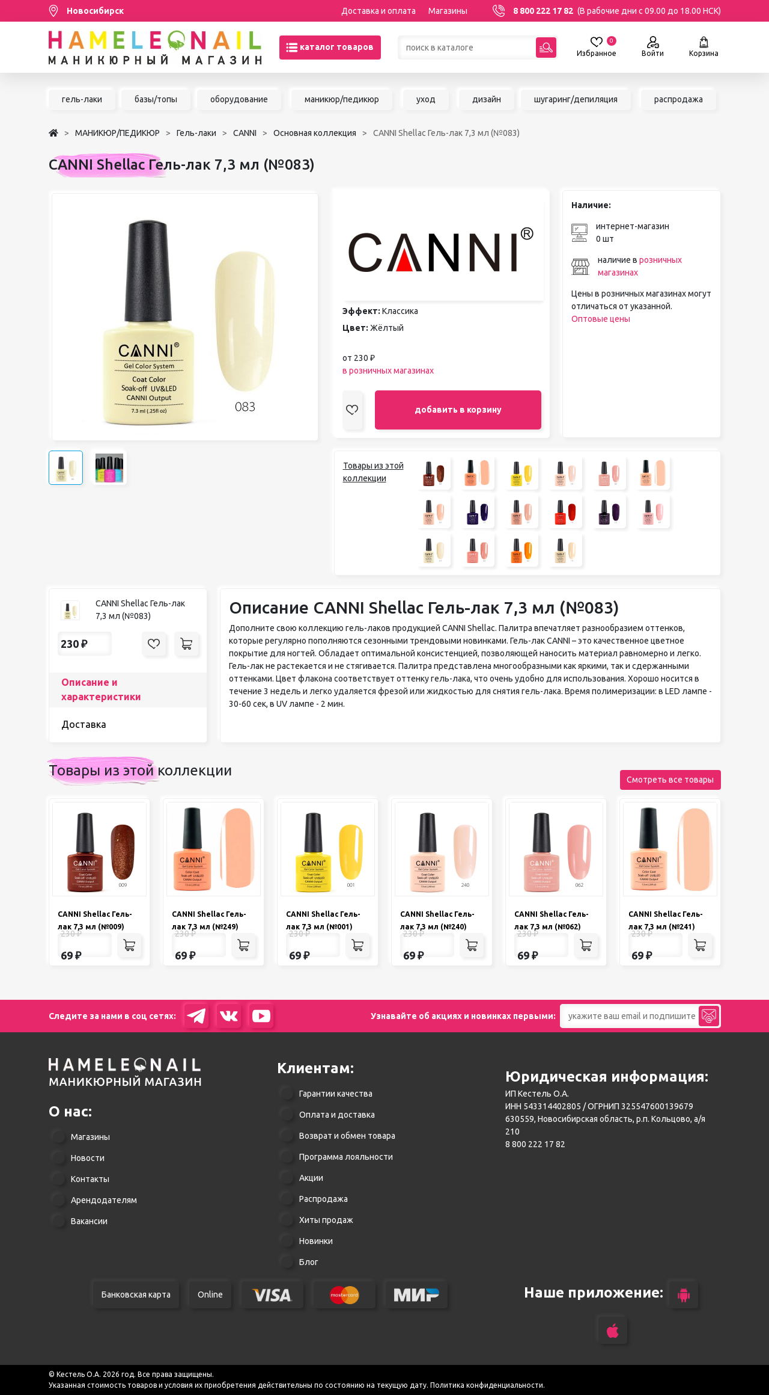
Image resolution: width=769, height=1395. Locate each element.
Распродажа (323, 1199)
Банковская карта (136, 1294)
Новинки (316, 1241)
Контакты (90, 1179)
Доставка (83, 724)
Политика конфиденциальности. (487, 1385)
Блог (308, 1262)
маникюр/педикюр (342, 99)
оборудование (239, 99)
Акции (311, 1178)
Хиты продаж (326, 1220)
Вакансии (89, 1221)
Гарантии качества (335, 1093)
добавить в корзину (458, 409)
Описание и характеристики (101, 689)
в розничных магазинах (388, 370)
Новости (88, 1158)
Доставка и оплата (378, 11)
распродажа (678, 99)
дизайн (486, 99)
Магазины (447, 11)
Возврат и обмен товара (347, 1136)
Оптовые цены (600, 319)
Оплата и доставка (337, 1114)
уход (426, 99)
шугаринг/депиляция (576, 99)
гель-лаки (82, 99)
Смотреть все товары (670, 779)
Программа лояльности (346, 1157)
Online (210, 1294)
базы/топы (156, 99)
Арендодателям (104, 1200)
